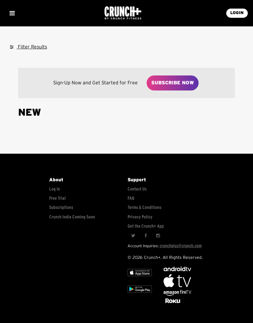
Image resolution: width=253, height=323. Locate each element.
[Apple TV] (140, 278)
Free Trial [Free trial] (57, 198)
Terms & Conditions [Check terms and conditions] (144, 207)
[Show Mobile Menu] (12, 13)
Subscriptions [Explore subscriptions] (61, 207)
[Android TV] (177, 269)
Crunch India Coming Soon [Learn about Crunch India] (72, 217)
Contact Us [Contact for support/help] (137, 189)
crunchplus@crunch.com (181, 246)
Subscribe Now (172, 82)
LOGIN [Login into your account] (236, 13)
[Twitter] (133, 235)
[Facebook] (145, 235)
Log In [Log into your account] (54, 189)
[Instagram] (157, 235)
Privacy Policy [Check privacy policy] (140, 217)
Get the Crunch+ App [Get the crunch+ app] (146, 226)
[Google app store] (140, 294)
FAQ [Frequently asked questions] (131, 198)
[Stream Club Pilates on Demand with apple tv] (172, 303)
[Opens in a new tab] (177, 294)
